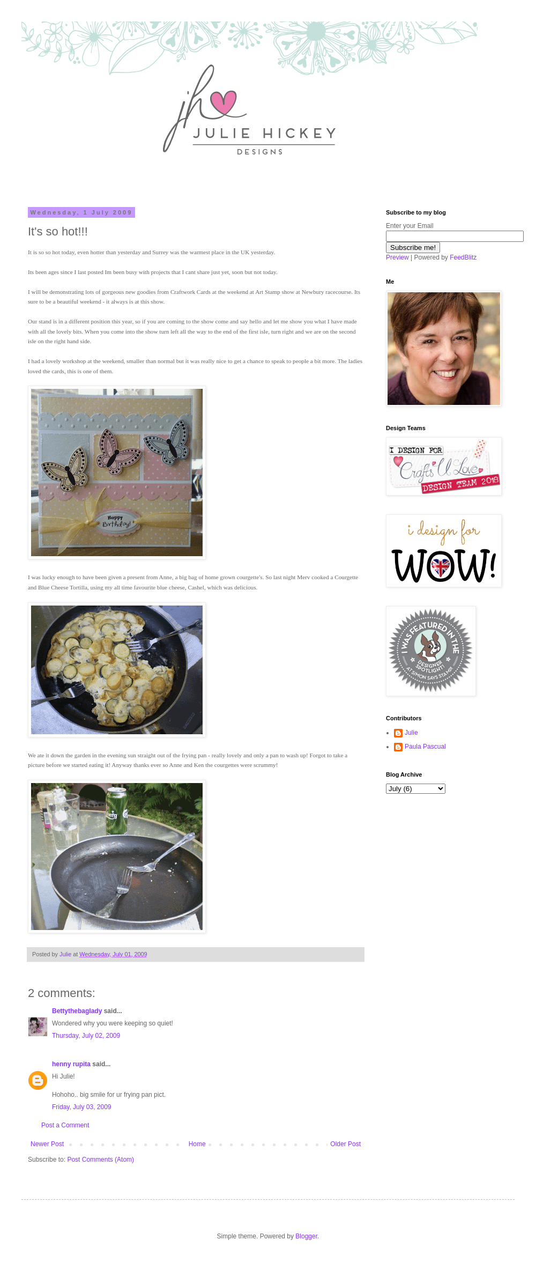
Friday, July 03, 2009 (81, 1107)
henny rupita (71, 1064)
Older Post (345, 1144)
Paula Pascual (425, 746)
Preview (397, 257)
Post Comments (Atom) (100, 1159)
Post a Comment (65, 1125)
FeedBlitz (463, 257)
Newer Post (47, 1144)
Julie (411, 732)
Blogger (306, 1236)
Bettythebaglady (77, 1011)
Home (197, 1144)
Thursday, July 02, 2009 (86, 1035)
